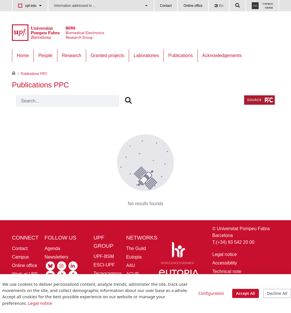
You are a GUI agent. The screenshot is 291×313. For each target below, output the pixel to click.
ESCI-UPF (104, 264)
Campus (20, 257)
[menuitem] (23, 55)
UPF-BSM (103, 256)
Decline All (277, 293)
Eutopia (134, 257)
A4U (130, 265)
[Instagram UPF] (61, 265)
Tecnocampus (107, 273)
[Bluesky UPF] (50, 265)
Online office (193, 6)
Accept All (245, 293)
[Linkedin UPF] (73, 265)
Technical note (226, 271)
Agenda (52, 248)
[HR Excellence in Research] (177, 254)
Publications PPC (34, 74)
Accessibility (224, 263)
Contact (166, 6)
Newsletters (56, 257)
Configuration (211, 293)
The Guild (136, 248)
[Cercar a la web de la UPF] (238, 5)
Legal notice (224, 254)
